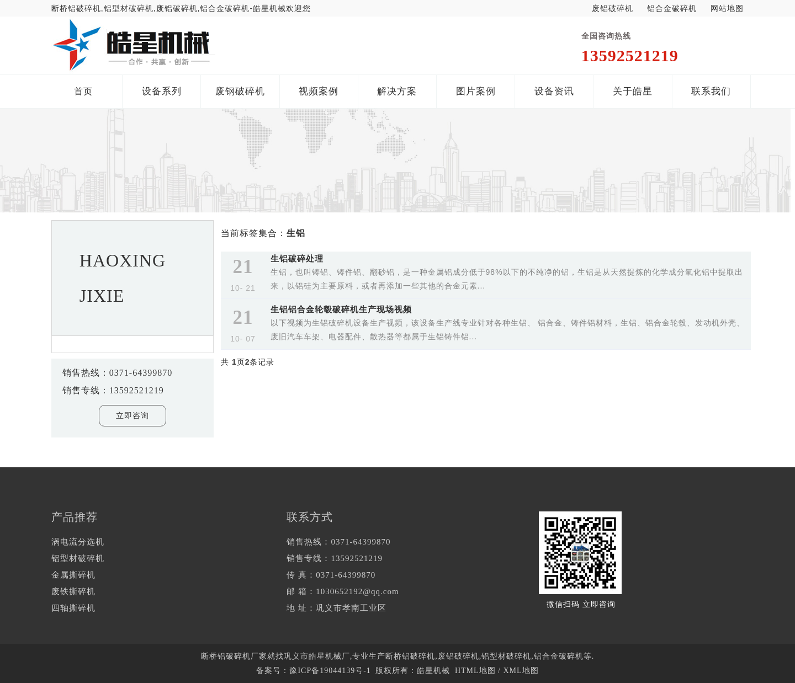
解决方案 (397, 91)
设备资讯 (554, 91)
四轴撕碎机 (73, 608)
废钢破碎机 (240, 91)
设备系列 (162, 91)
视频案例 (318, 91)
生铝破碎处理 (297, 258)
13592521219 (630, 55)
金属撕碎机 (73, 574)
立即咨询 (132, 415)
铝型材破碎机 (77, 558)
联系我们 (711, 91)
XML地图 (520, 670)
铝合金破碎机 (672, 8)
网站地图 (727, 8)
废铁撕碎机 (73, 591)
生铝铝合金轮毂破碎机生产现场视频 (341, 309)
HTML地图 (475, 670)
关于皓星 (633, 91)
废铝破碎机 (612, 8)
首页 (83, 91)
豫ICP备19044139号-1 (329, 670)
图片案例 (476, 91)
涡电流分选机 (77, 541)
